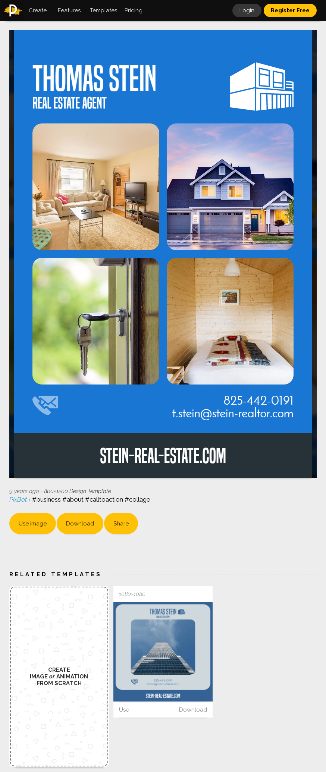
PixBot (18, 499)
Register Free (290, 10)
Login (246, 10)
